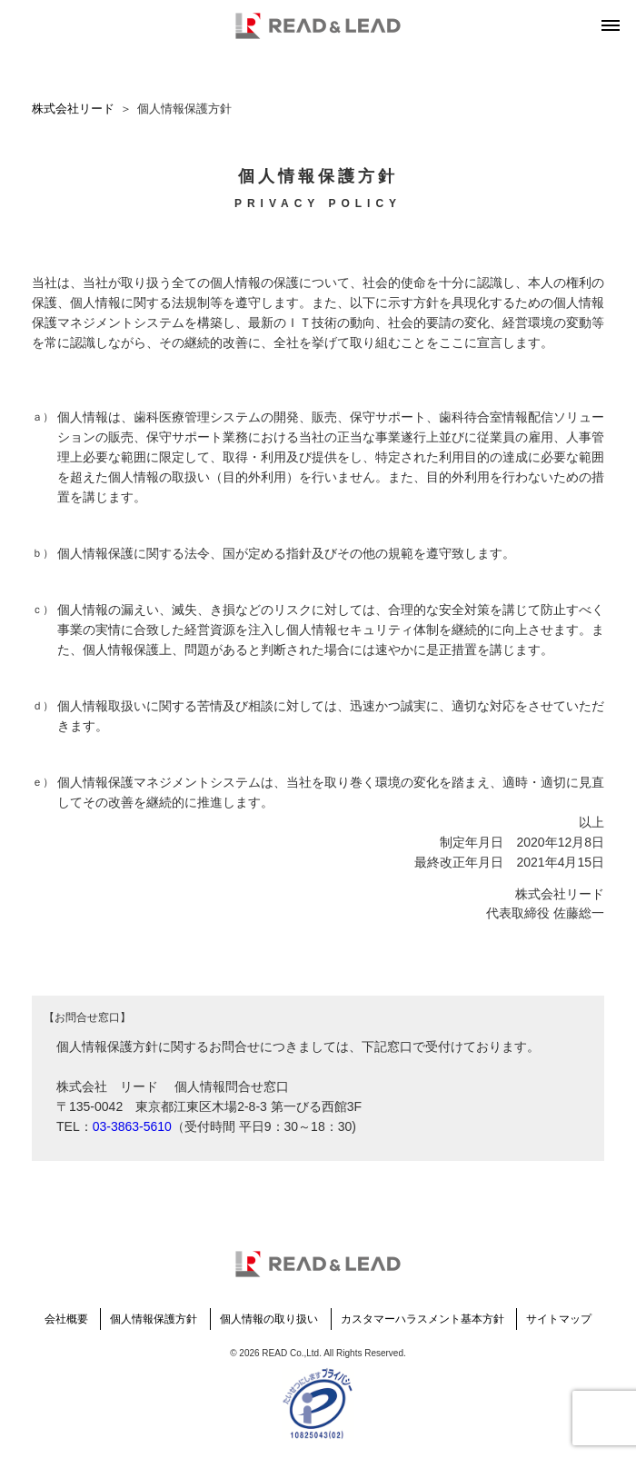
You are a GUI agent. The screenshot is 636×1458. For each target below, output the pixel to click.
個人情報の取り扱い (269, 1319)
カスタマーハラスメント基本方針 (422, 1319)
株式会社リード (73, 108)
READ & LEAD (318, 26)
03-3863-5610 (132, 1126)
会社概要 (66, 1319)
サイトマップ (558, 1319)
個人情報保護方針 (153, 1319)
